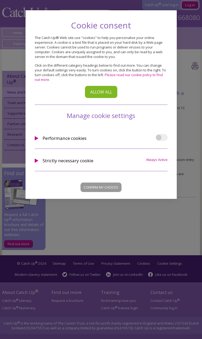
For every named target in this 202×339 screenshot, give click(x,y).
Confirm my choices (101, 187)
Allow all (101, 92)
